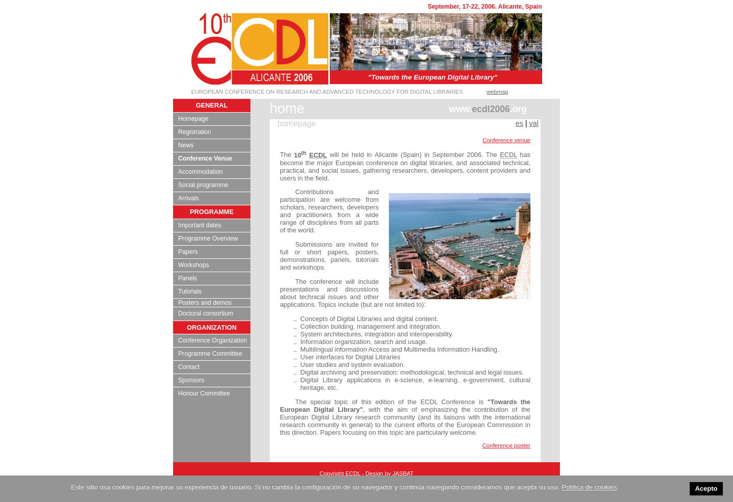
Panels (187, 278)
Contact (189, 367)
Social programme (203, 185)
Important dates (199, 225)
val (534, 123)
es (519, 123)
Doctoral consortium (205, 313)
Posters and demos (205, 302)
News (185, 145)
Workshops (193, 265)
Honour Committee (204, 393)
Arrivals (188, 198)
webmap (497, 92)
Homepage (193, 118)
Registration (194, 132)
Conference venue (506, 140)
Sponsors (191, 380)
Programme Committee (210, 353)
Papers (188, 251)
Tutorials (190, 291)
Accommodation (200, 171)
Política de (589, 487)
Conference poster (506, 445)
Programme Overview (208, 238)
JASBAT (402, 473)
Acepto (706, 488)
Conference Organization (212, 340)
